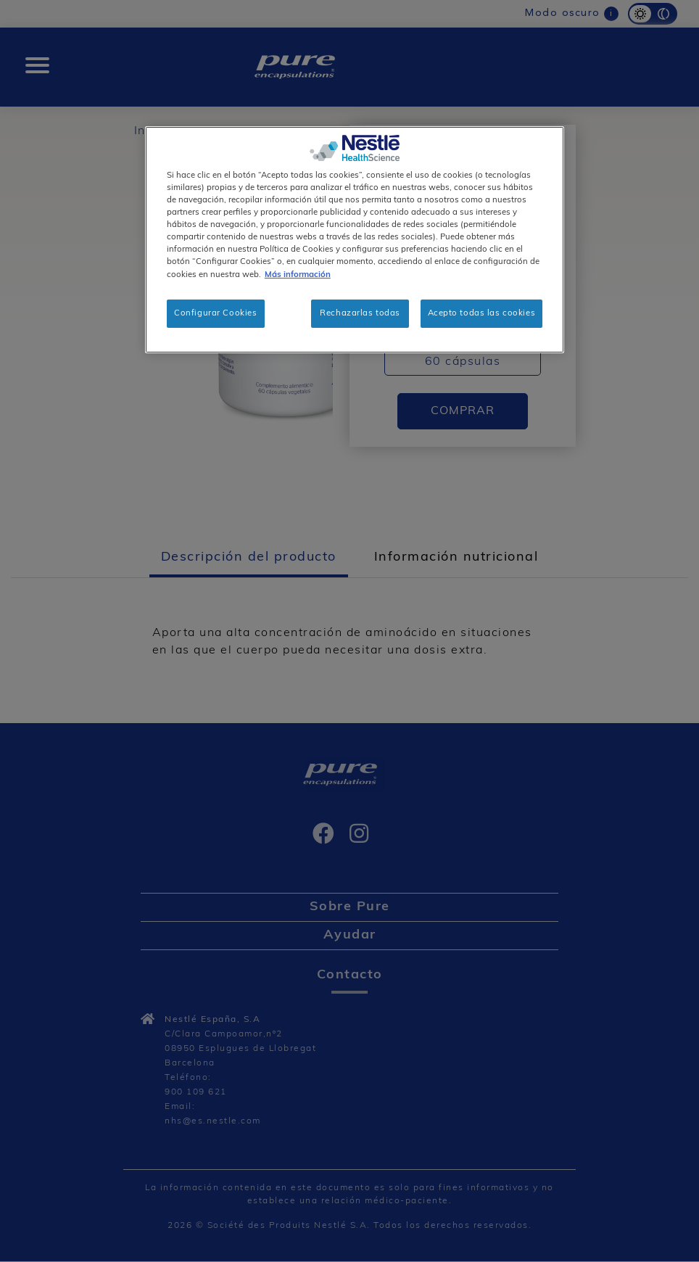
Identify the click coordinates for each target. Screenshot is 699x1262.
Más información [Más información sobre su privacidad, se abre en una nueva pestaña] (298, 275)
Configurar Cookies (215, 313)
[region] (354, 239)
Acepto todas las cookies (482, 313)
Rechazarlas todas (360, 313)
